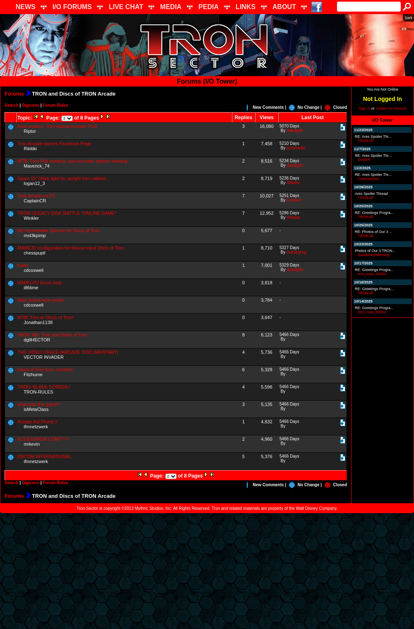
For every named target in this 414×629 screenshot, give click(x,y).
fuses (22, 265)
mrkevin (32, 444)
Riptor (30, 131)
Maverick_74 (36, 165)
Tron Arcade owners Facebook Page (54, 143)
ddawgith (294, 130)
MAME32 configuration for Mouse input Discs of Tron (70, 247)
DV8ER (364, 160)
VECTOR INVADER (44, 357)
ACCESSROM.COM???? (43, 439)
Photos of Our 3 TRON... (375, 251)
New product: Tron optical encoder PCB (57, 126)
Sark (408, 18)
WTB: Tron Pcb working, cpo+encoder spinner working (72, 160)
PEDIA (208, 6)
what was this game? (38, 404)
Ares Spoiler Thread (371, 194)
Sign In (364, 108)
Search (11, 105)
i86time (293, 182)
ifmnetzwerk (36, 426)
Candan (293, 200)
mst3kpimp (35, 235)
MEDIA (171, 6)
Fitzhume (33, 374)
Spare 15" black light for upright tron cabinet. (62, 178)
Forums (14, 94)
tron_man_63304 (372, 274)
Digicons (30, 105)
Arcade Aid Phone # (37, 421)
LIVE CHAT (126, 6)
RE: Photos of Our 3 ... (373, 232)
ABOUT (284, 6)
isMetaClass (36, 409)
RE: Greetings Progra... (374, 213)
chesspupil (34, 252)
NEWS (26, 6)
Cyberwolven (369, 179)
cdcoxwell (33, 270)
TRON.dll (365, 141)
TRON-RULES (38, 391)
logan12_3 (34, 183)
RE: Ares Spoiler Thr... (373, 136)
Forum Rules (55, 105)
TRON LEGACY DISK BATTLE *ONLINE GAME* (66, 213)
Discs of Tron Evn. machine (45, 369)
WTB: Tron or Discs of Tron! (45, 317)
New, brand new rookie (40, 300)
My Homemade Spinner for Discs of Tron (58, 230)
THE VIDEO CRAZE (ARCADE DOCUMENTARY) (67, 352)
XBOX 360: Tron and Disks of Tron (52, 334)
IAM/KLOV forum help (39, 282)
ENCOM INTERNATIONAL (44, 456)
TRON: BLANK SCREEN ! (43, 386)
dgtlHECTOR (37, 339)
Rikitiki (30, 148)
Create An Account (391, 108)
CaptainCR (35, 200)
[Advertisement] (207, 571)
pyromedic (296, 148)
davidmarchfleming (374, 255)
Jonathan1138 (38, 322)
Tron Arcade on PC (36, 195)
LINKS (245, 6)
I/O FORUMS (72, 6)
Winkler (31, 218)
